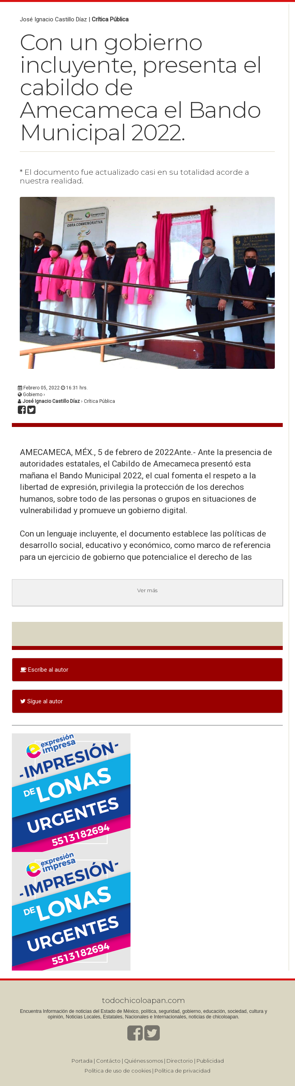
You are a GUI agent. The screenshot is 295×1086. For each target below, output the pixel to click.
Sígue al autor (41, 701)
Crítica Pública (110, 19)
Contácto (108, 1061)
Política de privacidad (182, 1070)
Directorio (179, 1061)
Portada (82, 1061)
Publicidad (210, 1061)
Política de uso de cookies (118, 1070)
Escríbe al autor (44, 669)
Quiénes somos (143, 1061)
